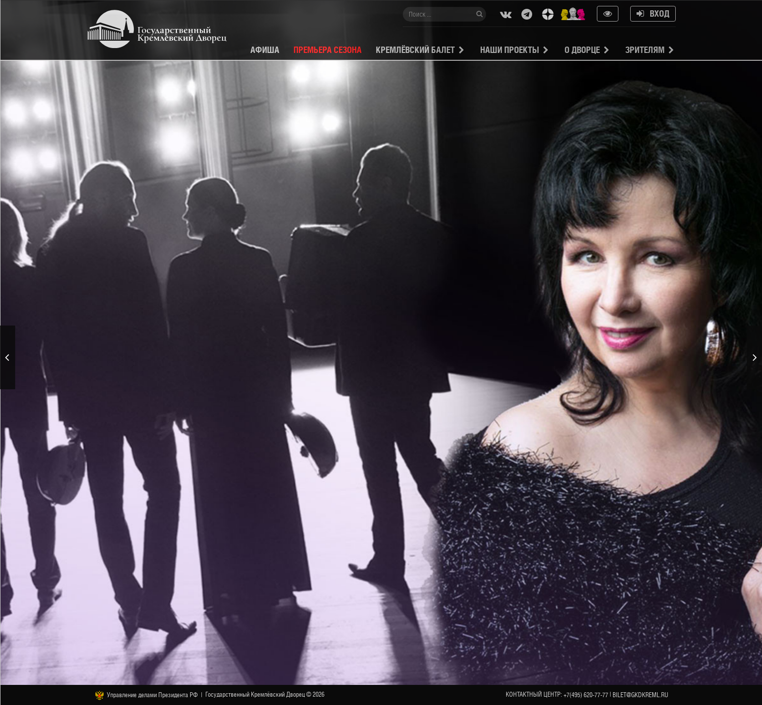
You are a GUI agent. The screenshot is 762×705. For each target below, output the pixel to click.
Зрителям (644, 50)
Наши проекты (509, 50)
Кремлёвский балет (415, 50)
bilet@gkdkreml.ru (640, 695)
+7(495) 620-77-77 (586, 695)
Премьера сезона (328, 50)
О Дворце (582, 50)
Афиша (264, 50)
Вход (653, 13)
